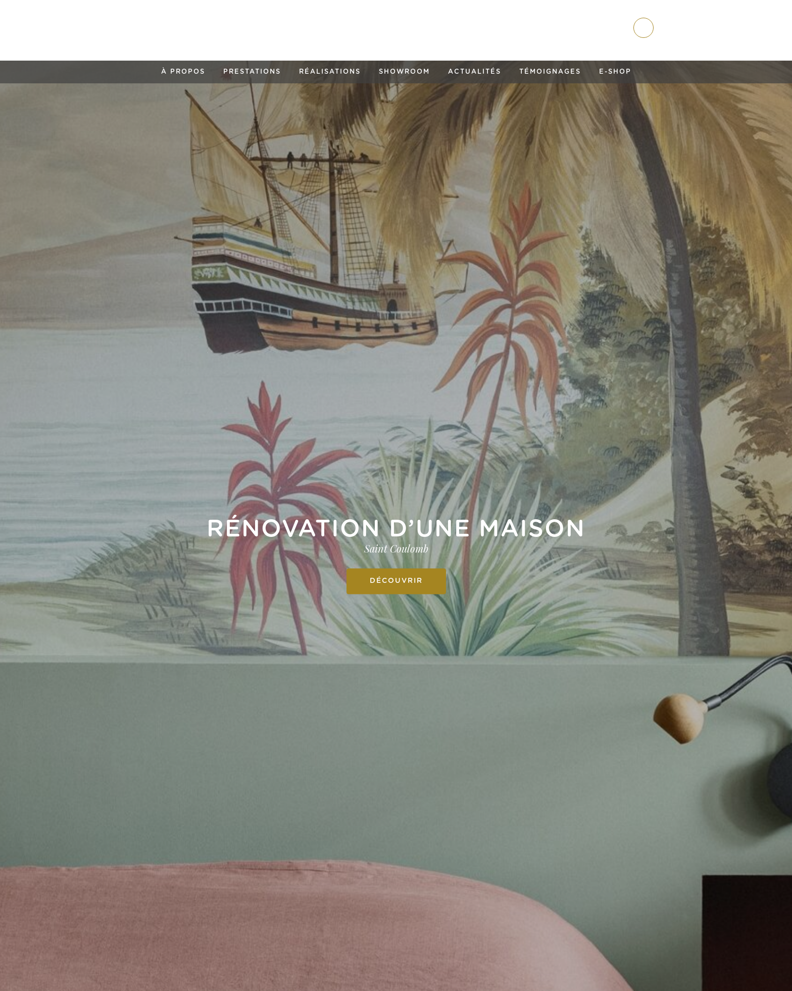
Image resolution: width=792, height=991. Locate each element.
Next (771, 556)
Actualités (474, 72)
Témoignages (550, 72)
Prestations (252, 72)
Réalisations (330, 72)
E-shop (615, 72)
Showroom (404, 72)
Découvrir (396, 580)
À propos (183, 72)
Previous (21, 556)
